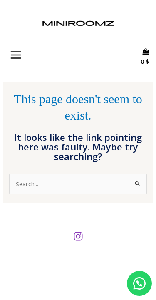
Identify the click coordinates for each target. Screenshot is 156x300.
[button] (139, 283)
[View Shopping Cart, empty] (148, 68)
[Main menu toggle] (15, 55)
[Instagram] (78, 236)
